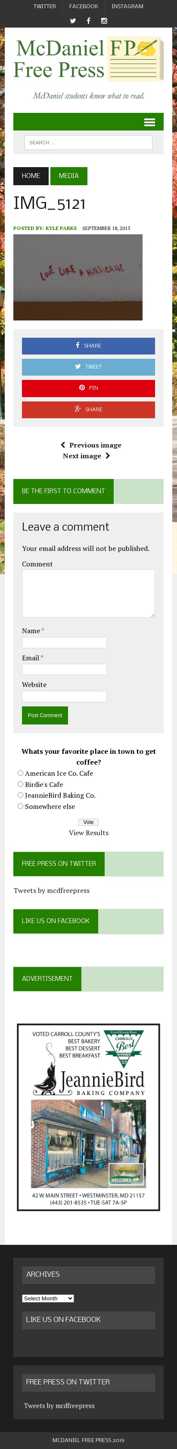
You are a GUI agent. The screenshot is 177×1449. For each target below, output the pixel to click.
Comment (37, 564)
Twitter (45, 6)
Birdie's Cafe (44, 784)
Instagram (127, 6)
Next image (86, 455)
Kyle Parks (61, 228)
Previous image (90, 445)
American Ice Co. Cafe (59, 773)
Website (34, 684)
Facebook (83, 6)
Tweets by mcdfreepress (51, 890)
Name (31, 630)
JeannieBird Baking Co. (60, 795)
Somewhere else (50, 806)
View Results (89, 832)
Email (31, 657)
